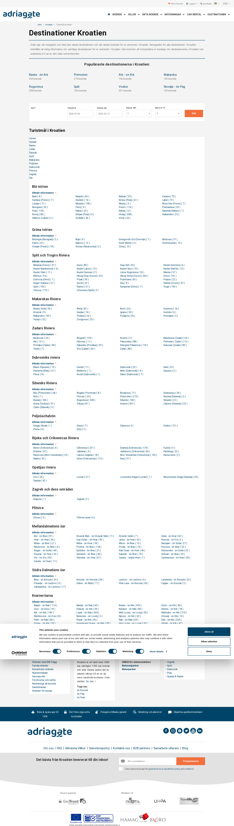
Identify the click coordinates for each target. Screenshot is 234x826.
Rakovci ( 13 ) (83, 243)
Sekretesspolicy (99, 748)
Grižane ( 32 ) (39, 451)
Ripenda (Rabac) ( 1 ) (173, 210)
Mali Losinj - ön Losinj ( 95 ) (133, 612)
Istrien (32, 138)
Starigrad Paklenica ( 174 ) (133, 345)
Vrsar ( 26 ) (124, 218)
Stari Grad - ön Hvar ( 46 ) (132, 550)
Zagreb (33, 174)
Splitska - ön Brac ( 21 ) (88, 550)
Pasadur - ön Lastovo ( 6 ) (47, 583)
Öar (31, 177)
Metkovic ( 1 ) (83, 370)
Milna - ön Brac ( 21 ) (45, 543)
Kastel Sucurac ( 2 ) (86, 272)
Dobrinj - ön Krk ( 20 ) (87, 609)
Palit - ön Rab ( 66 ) (44, 619)
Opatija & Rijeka (174, 676)
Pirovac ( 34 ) (83, 396)
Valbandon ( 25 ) (170, 214)
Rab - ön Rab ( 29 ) (128, 619)
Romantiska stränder (43, 669)
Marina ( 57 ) (169, 272)
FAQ (59, 748)
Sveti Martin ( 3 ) (127, 243)
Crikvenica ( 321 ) (85, 447)
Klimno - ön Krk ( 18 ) (172, 609)
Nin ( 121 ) (38, 341)
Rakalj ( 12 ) (125, 210)
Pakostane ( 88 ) (128, 341)
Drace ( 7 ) (82, 425)
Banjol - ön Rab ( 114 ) (45, 605)
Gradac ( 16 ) (83, 312)
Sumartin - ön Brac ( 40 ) (89, 554)
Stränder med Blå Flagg (44, 662)
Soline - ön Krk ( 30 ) (44, 623)
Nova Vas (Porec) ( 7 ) (173, 203)
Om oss (48, 748)
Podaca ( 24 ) (83, 315)
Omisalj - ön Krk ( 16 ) (172, 616)
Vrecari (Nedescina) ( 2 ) (88, 246)
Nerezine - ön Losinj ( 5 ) (89, 616)
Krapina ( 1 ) (39, 499)
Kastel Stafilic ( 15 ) (173, 268)
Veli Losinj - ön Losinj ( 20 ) (133, 623)
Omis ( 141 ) (169, 275)
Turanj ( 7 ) (38, 348)
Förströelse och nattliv (44, 680)
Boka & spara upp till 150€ (45, 714)
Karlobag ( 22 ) (170, 451)
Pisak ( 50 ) (82, 279)
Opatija (32, 142)
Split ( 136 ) (39, 286)
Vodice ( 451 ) (127, 403)
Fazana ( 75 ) (169, 196)
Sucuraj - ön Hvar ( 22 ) (46, 554)
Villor (134, 14)
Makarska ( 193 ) (41, 315)
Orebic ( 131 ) (170, 425)
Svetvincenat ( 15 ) (172, 243)
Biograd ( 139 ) (84, 338)
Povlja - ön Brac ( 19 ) (130, 546)
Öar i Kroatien (85, 655)
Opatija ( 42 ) (39, 480)
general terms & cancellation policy (164, 769)
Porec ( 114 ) (126, 207)
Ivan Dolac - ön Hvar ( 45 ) (90, 539)
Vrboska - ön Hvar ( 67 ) (88, 557)
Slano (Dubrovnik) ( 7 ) (131, 374)
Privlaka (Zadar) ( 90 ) (44, 345)
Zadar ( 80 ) (125, 348)
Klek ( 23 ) (168, 367)
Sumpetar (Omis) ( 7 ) (131, 286)
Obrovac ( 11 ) (83, 341)
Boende (119, 14)
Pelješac (33, 163)
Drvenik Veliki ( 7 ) (128, 536)
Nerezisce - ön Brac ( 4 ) (47, 546)
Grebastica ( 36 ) (171, 392)
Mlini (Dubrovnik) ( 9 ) (131, 370)
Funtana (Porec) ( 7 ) (42, 200)
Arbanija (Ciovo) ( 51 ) (44, 265)
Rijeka (32, 145)
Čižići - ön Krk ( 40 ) (171, 605)
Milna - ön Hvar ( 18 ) (87, 543)
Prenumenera (190, 761)
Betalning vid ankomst (147, 712)
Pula (168, 672)
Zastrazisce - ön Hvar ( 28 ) (175, 557)
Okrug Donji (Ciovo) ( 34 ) (89, 275)
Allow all (209, 798)
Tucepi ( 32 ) (39, 319)
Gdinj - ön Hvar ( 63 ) (172, 536)
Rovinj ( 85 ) (38, 214)
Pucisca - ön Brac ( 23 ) (173, 546)
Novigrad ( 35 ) (40, 207)
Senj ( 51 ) (125, 458)
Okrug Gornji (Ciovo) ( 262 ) (133, 275)
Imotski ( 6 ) (169, 312)
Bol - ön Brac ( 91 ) (43, 536)
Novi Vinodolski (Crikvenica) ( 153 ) (138, 455)
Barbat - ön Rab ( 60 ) (87, 605)
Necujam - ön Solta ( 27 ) (174, 543)
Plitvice (33, 170)
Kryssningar (175, 14)
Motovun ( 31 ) (169, 239)
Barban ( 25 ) (125, 196)
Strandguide (39, 655)
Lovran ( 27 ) (83, 477)
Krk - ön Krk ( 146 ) (44, 612)
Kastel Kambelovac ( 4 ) (45, 268)
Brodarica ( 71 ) (127, 392)
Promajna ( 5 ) (170, 315)
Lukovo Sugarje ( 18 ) (87, 455)
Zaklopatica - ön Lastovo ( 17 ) (50, 586)
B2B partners (141, 748)
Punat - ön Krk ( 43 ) (86, 619)
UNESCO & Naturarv (133, 655)
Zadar (32, 149)
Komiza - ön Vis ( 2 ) (172, 539)
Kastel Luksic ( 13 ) (86, 268)
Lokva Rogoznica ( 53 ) (131, 272)
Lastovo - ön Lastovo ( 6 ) (132, 579)
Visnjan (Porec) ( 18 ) (43, 246)
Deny (209, 818)
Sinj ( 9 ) (123, 283)
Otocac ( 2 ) (38, 517)
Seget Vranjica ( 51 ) (43, 283)
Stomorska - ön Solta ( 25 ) (175, 550)
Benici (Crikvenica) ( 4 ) (44, 447)
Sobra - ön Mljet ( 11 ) (87, 583)
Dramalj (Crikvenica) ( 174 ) (133, 447)
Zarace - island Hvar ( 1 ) (132, 557)
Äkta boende (152, 14)
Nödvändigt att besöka (44, 683)
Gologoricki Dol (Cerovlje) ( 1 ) (134, 239)
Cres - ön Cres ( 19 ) (44, 609)
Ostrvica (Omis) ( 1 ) (43, 279)
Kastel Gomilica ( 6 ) (173, 265)
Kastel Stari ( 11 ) (42, 272)
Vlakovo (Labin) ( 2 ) (42, 218)
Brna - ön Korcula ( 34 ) (46, 579)
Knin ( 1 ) (37, 396)
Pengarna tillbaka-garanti (111, 712)
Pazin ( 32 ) (38, 243)
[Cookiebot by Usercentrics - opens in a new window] (19, 820)
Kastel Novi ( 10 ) (128, 268)
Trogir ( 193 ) (169, 286)
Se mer (91, 681)
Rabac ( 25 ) (82, 210)
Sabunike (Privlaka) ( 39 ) (89, 345)
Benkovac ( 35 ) (41, 338)
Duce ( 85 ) (82, 265)
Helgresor (172, 655)
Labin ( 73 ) (168, 200)
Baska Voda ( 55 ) (42, 308)
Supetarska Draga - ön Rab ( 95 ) (93, 623)
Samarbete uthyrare (166, 748)
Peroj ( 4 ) (81, 207)
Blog (185, 748)
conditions (189, 769)
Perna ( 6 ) (38, 429)
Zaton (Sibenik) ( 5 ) (43, 407)
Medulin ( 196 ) (83, 203)
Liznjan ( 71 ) (39, 203)
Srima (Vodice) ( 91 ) (43, 403)
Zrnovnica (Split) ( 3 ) (87, 290)
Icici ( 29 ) (38, 477)
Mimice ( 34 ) (39, 275)
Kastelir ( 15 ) (83, 200)
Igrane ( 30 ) (126, 312)
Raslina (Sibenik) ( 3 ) (174, 396)
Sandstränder (39, 687)
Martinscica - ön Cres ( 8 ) (47, 616)
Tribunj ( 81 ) (83, 403)
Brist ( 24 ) (125, 308)
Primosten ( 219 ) (128, 396)
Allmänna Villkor (75, 748)
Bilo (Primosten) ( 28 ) (44, 392)
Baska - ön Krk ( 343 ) (130, 605)
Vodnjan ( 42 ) (83, 218)
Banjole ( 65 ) (82, 196)
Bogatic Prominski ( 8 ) (88, 392)
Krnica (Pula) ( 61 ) (128, 200)
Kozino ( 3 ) (125, 338)
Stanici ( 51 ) (83, 286)
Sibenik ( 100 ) (127, 400)
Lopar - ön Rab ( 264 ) (87, 612)
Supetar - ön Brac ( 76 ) (131, 554)
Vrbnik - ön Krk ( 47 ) (172, 623)
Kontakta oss (121, 748)
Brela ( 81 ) (82, 308)
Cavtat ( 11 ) (82, 367)
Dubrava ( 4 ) (126, 425)
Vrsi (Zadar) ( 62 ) (85, 348)
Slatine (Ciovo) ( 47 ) (173, 283)
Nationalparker (130, 665)
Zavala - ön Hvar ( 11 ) (45, 561)
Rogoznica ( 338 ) (85, 400)
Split (31, 156)
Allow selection (209, 808)
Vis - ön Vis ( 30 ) (43, 557)
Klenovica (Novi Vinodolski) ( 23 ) (50, 455)
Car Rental (196, 14)
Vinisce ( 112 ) (40, 290)
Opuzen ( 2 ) (169, 370)
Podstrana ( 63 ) (128, 279)
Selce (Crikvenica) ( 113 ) (89, 458)
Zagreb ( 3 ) (82, 499)
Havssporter (38, 676)
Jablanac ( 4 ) (83, 451)
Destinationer (219, 14)
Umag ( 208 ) (125, 214)
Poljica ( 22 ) (169, 279)
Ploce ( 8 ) (38, 374)
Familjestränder (40, 665)
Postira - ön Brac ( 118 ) (88, 546)
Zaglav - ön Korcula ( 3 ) (173, 583)
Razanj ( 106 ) (40, 400)
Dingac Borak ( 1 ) (42, 425)
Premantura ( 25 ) (171, 207)
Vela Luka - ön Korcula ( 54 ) (133, 583)
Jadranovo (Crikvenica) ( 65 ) (134, 451)
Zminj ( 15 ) (125, 246)
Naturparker (129, 669)
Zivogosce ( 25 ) (85, 319)
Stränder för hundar (42, 690)
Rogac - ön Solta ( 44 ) (45, 550)
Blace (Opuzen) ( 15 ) (44, 367)
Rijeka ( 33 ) (39, 458)
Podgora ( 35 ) (127, 315)
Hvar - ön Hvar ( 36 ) (44, 539)
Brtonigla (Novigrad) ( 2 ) (45, 239)
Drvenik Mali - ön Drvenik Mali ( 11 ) (95, 536)
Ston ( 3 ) (81, 429)
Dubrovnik (34, 167)
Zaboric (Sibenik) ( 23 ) (174, 403)
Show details (157, 818)
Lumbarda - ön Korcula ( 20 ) (176, 579)
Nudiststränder (40, 672)
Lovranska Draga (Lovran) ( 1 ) (135, 477)
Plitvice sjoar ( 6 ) (85, 517)
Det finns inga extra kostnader (77, 714)
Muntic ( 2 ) (125, 203)
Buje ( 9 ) (80, 239)
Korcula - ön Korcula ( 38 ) (89, 579)
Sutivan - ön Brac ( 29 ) (173, 554)
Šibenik (33, 152)
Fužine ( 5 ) (168, 447)
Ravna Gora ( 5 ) (171, 455)
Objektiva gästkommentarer (185, 712)
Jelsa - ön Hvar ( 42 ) (130, 539)
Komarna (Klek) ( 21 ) (43, 370)
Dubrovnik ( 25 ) (128, 367)
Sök (194, 113)
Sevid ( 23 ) (82, 283)
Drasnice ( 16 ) (170, 308)
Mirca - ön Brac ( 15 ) (130, 543)
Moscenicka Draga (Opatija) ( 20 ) (180, 477)
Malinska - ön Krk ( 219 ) (174, 612)
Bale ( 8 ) (36, 196)
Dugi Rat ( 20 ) (127, 265)
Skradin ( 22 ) (169, 400)
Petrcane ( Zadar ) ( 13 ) (175, 341)
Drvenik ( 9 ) (39, 312)
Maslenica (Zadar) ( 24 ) (175, 338)
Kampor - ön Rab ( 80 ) (130, 609)
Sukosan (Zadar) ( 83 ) (174, 345)
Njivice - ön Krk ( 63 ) (130, 616)
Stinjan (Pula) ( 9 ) (85, 214)
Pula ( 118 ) (38, 210)
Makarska (34, 159)
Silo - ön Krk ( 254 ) (171, 619)
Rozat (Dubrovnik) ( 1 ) (88, 374)
